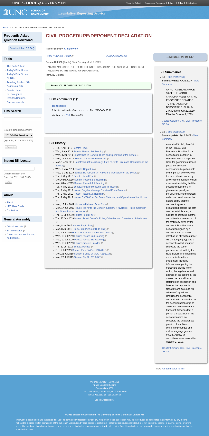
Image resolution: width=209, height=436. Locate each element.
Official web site (16, 226)
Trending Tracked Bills (18, 82)
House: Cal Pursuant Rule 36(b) (91, 229)
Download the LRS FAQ (21, 48)
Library (171, 3)
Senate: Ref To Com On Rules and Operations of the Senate (106, 155)
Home (6, 27)
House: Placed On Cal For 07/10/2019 (93, 232)
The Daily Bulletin (16, 66)
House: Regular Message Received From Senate (100, 190)
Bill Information (16, 230)
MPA (180, 3)
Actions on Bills (15, 86)
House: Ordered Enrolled (88, 243)
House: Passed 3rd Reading (90, 239)
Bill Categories (14, 94)
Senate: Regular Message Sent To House (96, 186)
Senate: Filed (81, 148)
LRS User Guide (15, 206)
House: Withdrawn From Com (91, 204)
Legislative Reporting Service (81, 13)
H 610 (66, 115)
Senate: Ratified (83, 246)
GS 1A (165, 124)
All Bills (10, 78)
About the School (133, 3)
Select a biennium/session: (18, 130)
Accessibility (108, 400)
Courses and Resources (155, 3)
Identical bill (59, 106)
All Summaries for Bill (173, 368)
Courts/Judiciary (170, 120)
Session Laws (14, 90)
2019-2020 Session (116, 56)
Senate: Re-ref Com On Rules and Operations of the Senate (106, 172)
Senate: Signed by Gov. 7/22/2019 (93, 253)
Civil (182, 120)
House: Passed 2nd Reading (90, 236)
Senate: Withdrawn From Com (92, 158)
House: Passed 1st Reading (89, 193)
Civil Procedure (194, 120)
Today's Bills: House (17, 70)
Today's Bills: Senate (17, 74)
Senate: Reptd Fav (85, 169)
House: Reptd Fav (85, 215)
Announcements (15, 102)
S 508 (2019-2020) (175, 77)
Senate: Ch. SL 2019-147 (88, 257)
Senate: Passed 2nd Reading (90, 179)
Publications (191, 3)
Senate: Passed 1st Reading (90, 151)
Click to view (71, 48)
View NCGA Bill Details (60, 56)
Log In (98, 400)
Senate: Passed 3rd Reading (90, 183)
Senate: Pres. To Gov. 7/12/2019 (90, 250)
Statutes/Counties (16, 98)
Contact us (12, 210)
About (10, 202)
